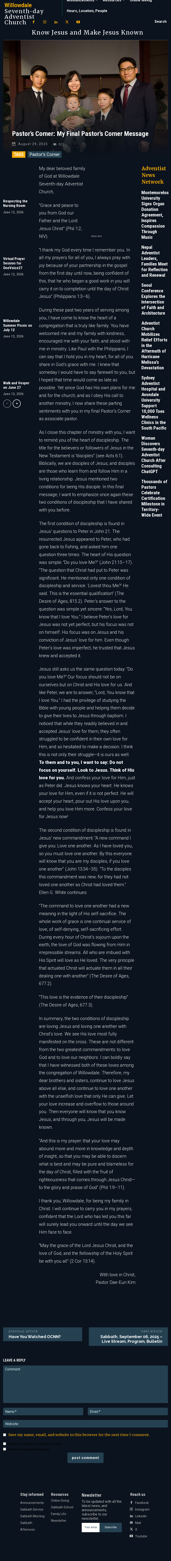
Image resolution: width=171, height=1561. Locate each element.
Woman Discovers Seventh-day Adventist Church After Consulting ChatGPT (153, 458)
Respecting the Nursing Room (15, 206)
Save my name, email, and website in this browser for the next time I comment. (79, 1438)
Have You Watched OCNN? (35, 1340)
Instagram (142, 1512)
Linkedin (141, 1519)
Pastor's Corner (44, 158)
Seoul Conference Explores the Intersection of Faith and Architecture (153, 302)
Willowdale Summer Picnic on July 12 (17, 329)
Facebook (142, 1506)
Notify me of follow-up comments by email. (35, 1447)
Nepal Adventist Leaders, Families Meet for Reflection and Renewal (154, 264)
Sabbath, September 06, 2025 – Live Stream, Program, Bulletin (131, 1342)
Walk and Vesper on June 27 (16, 388)
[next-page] (17, 407)
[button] (161, 21)
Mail (138, 1526)
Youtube (141, 1539)
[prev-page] (7, 407)
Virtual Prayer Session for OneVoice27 (14, 267)
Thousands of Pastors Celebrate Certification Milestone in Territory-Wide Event (154, 501)
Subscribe (111, 1530)
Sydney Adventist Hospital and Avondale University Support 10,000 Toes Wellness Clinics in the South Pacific (154, 406)
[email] (90, 1531)
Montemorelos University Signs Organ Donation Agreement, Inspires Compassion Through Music (155, 218)
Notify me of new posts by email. (28, 1452)
